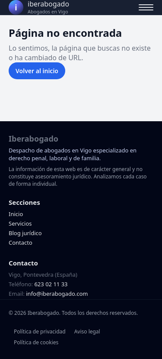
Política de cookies (36, 342)
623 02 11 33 (50, 284)
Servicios (20, 223)
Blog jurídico (25, 233)
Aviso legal (87, 331)
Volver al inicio (37, 71)
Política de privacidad (40, 331)
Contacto (20, 242)
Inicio (16, 214)
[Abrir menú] (146, 7)
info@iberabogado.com (57, 294)
